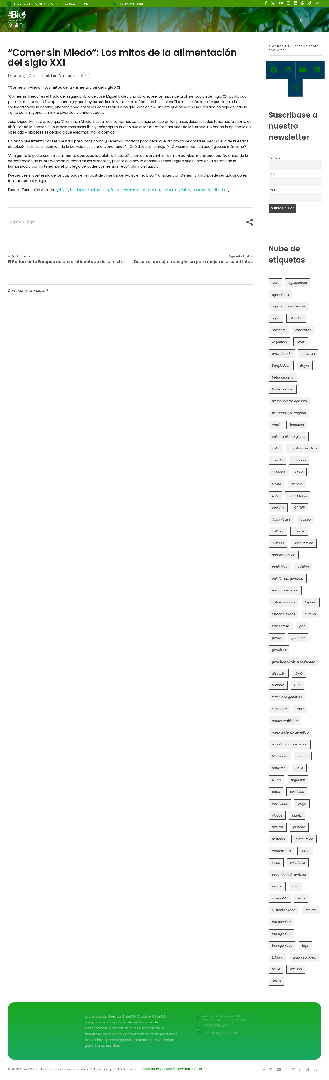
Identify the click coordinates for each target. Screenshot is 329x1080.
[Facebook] (273, 70)
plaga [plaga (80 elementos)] (302, 803)
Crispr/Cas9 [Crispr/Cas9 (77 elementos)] (281, 519)
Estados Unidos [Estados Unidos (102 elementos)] (283, 614)
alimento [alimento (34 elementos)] (279, 330)
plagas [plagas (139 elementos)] (277, 815)
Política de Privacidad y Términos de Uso (170, 1069)
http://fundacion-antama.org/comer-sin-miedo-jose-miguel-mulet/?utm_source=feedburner (143, 189)
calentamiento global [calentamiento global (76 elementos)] (288, 436)
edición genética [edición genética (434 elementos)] (285, 590)
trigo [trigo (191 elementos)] (305, 945)
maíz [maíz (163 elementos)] (300, 709)
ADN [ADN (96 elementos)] (275, 282)
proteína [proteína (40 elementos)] (278, 839)
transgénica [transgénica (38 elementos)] (281, 922)
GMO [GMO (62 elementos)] (299, 673)
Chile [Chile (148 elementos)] (299, 472)
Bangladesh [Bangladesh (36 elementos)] (281, 365)
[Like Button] (83, 74)
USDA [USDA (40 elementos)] (276, 969)
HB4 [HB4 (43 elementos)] (297, 685)
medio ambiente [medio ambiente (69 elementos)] (285, 721)
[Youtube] (302, 70)
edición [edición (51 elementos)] (303, 567)
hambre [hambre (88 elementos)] (278, 685)
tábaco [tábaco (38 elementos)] (277, 957)
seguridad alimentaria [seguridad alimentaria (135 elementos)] (289, 874)
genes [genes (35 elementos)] (277, 637)
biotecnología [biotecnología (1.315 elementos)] (282, 389)
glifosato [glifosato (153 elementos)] (278, 673)
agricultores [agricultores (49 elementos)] (297, 282)
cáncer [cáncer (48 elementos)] (299, 531)
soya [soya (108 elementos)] (301, 898)
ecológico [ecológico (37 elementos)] (279, 567)
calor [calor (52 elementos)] (276, 448)
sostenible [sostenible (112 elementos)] (280, 898)
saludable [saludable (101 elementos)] (297, 863)
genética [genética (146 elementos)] (279, 649)
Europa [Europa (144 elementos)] (310, 614)
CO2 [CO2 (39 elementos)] (275, 495)
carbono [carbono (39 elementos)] (299, 460)
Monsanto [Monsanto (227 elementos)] (279, 756)
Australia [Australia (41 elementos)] (308, 353)
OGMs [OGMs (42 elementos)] (276, 780)
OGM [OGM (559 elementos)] (299, 768)
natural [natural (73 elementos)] (302, 756)
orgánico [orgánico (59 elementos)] (298, 780)
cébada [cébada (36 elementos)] (278, 543)
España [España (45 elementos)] (310, 602)
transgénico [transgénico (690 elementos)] (281, 933)
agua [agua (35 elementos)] (276, 318)
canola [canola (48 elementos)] (277, 460)
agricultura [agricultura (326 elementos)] (280, 294)
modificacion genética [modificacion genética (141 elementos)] (289, 744)
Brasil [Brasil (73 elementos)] (276, 425)
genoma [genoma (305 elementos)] (298, 637)
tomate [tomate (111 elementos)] (311, 910)
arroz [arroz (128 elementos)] (300, 342)
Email (272, 190)
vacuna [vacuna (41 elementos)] (296, 969)
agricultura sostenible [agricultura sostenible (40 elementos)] (288, 306)
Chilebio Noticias (58, 75)
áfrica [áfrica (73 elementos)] (276, 981)
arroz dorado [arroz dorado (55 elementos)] (282, 353)
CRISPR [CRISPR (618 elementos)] (299, 507)
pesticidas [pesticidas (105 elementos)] (280, 803)
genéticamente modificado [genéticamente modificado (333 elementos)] (293, 661)
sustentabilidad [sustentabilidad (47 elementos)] (283, 910)
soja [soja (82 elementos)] (295, 886)
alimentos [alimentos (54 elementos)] (303, 330)
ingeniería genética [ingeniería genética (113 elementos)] (287, 697)
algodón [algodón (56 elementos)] (296, 318)
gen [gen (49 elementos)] (302, 626)
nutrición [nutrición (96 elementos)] (279, 768)
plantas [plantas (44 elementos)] (277, 827)
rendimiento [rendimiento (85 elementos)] (281, 851)
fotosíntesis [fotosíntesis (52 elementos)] (280, 626)
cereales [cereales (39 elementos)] (278, 472)
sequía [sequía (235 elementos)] (277, 886)
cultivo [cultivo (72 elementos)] (305, 519)
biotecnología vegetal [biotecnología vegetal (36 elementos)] (289, 413)
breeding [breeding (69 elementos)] (297, 425)
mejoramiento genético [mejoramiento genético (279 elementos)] (290, 732)
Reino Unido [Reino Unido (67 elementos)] (304, 839)
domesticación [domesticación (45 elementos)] (283, 555)
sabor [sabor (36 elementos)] (305, 851)
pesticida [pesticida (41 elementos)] (297, 791)
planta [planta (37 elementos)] (297, 815)
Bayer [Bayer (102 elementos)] (304, 365)
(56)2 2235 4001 (131, 4)
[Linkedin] (317, 70)
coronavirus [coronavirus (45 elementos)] (298, 495)
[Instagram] (288, 70)
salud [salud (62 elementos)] (276, 863)
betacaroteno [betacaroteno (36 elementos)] (282, 377)
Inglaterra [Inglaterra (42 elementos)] (279, 709)
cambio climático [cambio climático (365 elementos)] (303, 448)
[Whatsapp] (295, 88)
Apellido (274, 174)
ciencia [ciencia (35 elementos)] (296, 484)
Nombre (275, 158)
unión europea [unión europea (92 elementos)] (304, 957)
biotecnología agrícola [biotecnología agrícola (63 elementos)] (289, 401)
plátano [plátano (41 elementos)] (299, 827)
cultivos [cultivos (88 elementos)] (278, 531)
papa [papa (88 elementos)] (276, 791)
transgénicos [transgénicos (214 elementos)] (282, 945)
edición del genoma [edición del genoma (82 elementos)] (287, 578)
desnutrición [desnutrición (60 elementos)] (303, 543)
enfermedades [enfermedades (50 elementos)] (283, 602)
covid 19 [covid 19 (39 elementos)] (278, 507)
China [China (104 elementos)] (276, 484)
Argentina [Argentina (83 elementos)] (279, 342)
